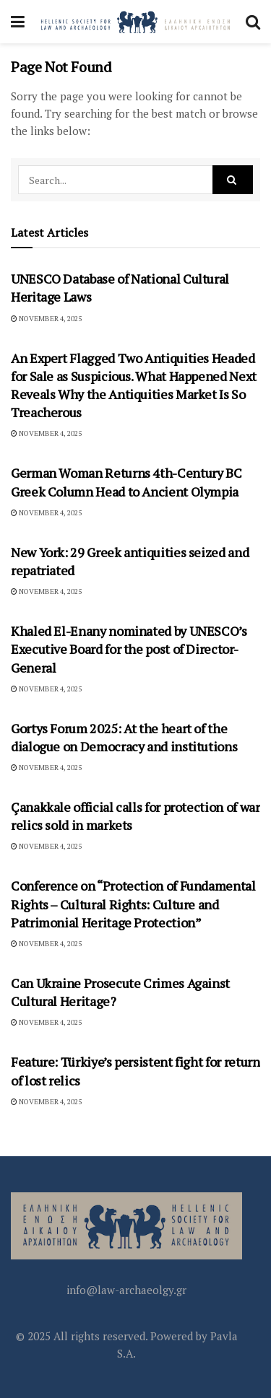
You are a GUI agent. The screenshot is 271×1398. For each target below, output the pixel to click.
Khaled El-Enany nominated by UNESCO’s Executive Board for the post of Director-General (129, 649)
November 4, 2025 (46, 318)
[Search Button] (253, 21)
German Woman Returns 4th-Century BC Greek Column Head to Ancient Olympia (126, 481)
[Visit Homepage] (135, 22)
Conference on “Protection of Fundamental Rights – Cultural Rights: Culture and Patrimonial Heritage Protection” (133, 903)
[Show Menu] (18, 21)
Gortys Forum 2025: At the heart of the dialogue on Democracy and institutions (124, 737)
